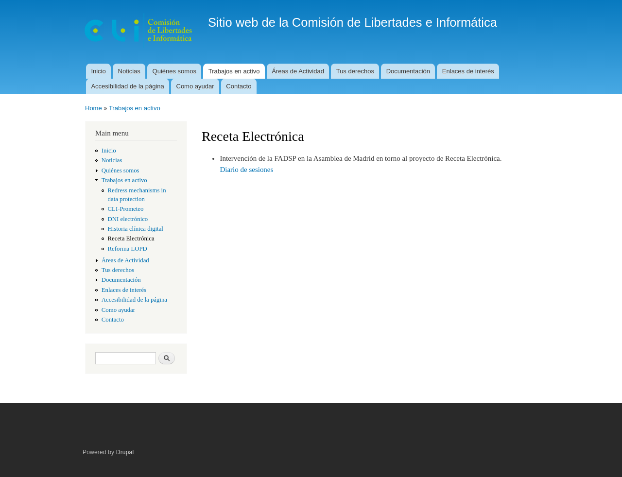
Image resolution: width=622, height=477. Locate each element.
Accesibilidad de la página (127, 86)
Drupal (125, 452)
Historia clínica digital (135, 228)
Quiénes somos (174, 71)
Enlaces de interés (468, 71)
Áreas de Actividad (298, 71)
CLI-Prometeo (126, 208)
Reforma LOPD (127, 248)
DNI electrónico (128, 219)
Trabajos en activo (234, 71)
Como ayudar (195, 86)
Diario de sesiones (246, 169)
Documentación (408, 71)
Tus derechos (355, 71)
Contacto (238, 86)
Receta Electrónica (131, 238)
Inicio (98, 71)
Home (93, 108)
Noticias (129, 71)
